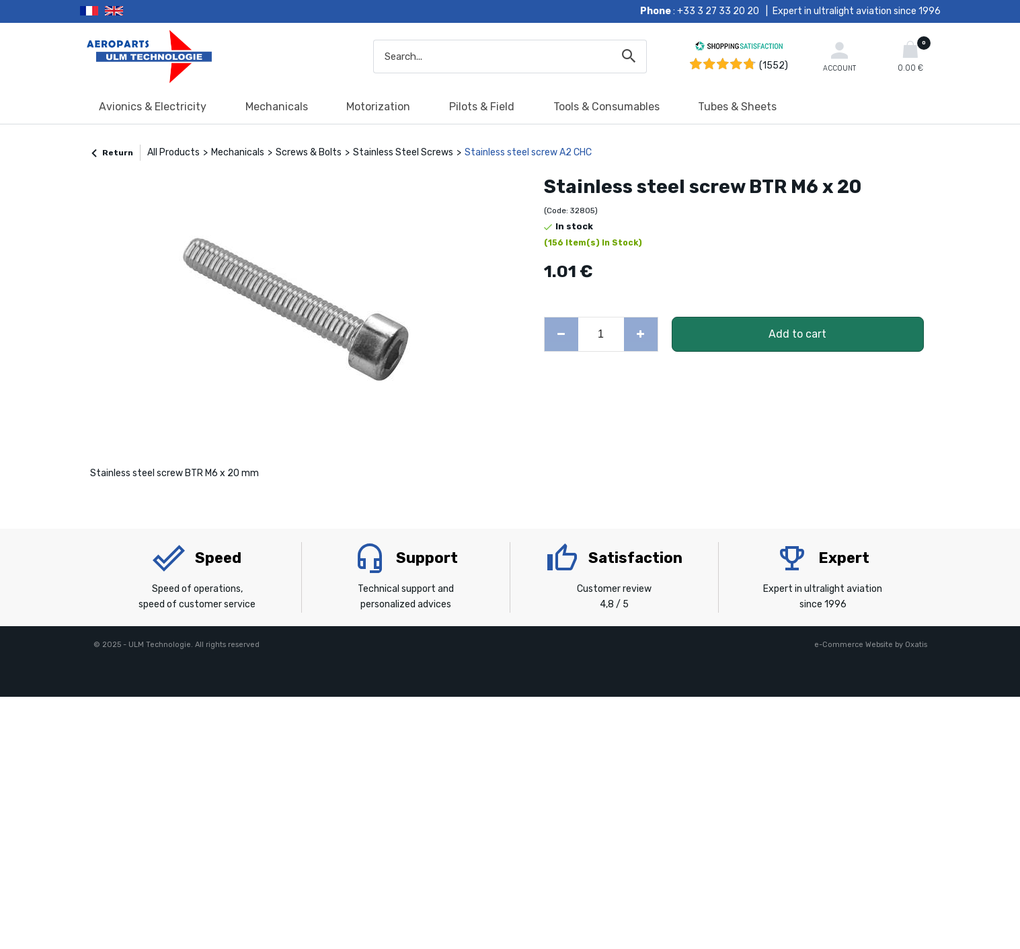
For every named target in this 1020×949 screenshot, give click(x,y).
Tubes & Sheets (737, 106)
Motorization (378, 106)
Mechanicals (276, 106)
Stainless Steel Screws (403, 152)
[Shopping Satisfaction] (739, 48)
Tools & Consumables (606, 106)
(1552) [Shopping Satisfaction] (773, 65)
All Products (173, 152)
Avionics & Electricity (152, 106)
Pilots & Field (481, 106)
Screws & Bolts (309, 152)
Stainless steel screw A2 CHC (528, 152)
